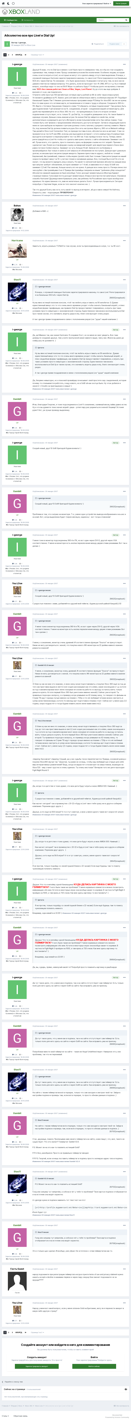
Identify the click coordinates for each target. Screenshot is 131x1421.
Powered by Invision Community (117, 1417)
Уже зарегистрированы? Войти (96, 3)
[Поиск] (110, 20)
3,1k (14, 428)
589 (14, 228)
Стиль (5, 1416)
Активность (28, 20)
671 (14, 601)
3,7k (14, 265)
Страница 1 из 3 (37, 55)
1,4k (14, 93)
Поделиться (98, 44)
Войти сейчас (94, 1366)
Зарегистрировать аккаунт (37, 1366)
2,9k (14, 308)
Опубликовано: (45, 64)
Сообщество (11, 21)
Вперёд (19, 55)
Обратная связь (21, 1416)
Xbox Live (31, 45)
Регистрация (121, 3)
